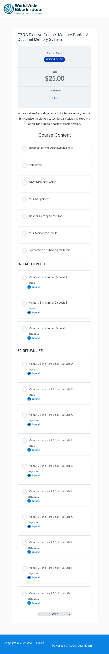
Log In (54, 97)
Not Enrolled (54, 59)
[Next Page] (70, 614)
